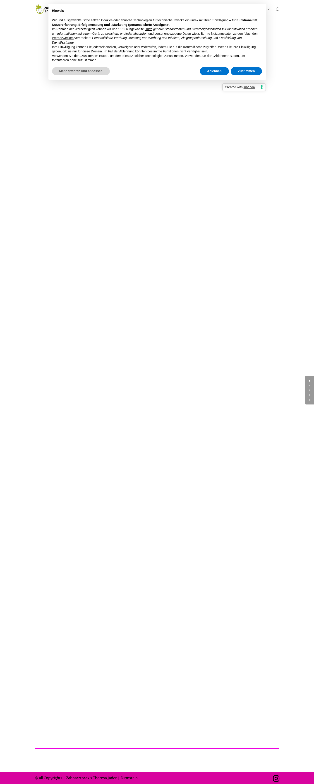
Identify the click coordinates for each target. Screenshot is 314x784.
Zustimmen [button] (246, 71)
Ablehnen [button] (214, 71)
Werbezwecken (63, 38)
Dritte (148, 29)
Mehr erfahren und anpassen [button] (81, 71)
